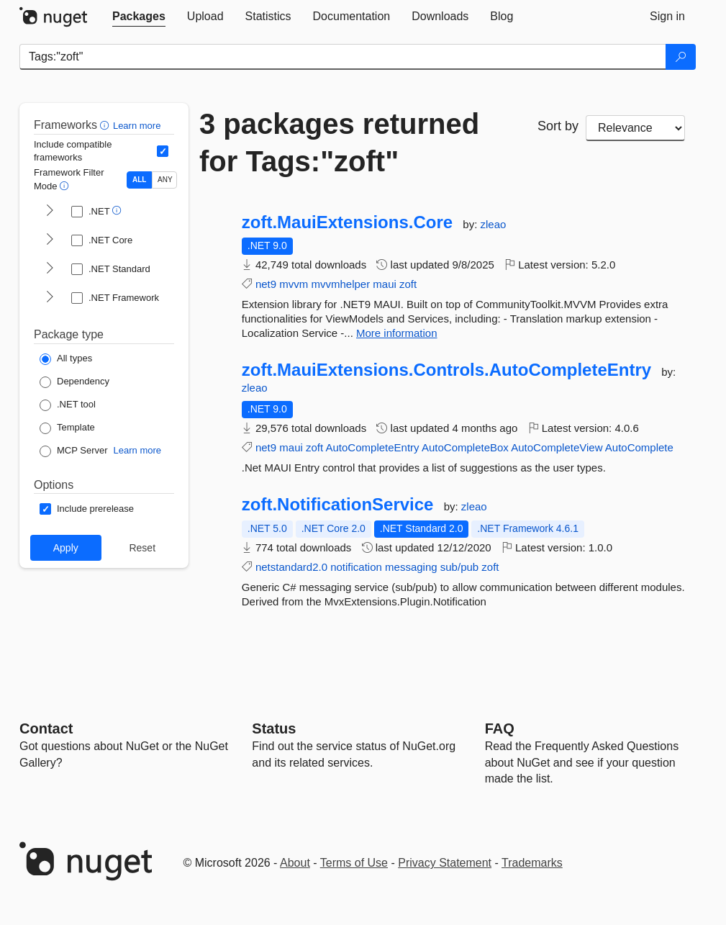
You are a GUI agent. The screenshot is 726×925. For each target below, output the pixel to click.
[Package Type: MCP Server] (74, 451)
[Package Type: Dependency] (74, 382)
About (295, 863)
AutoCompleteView (556, 447)
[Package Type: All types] (66, 359)
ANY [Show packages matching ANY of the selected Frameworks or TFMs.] (165, 180)
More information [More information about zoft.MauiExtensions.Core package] (396, 333)
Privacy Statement (444, 863)
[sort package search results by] (635, 128)
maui (384, 284)
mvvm (293, 284)
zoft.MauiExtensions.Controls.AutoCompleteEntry (446, 370)
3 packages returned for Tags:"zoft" (339, 142)
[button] (106, 125)
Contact (46, 728)
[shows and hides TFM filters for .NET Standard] (49, 269)
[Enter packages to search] (342, 57)
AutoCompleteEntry (372, 447)
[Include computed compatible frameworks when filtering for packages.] (162, 151)
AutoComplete (639, 447)
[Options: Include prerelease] (87, 508)
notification (356, 567)
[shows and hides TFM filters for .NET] (49, 211)
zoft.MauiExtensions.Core (347, 222)
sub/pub (459, 567)
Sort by (557, 126)
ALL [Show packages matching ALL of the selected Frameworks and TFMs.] (139, 180)
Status (274, 728)
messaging (411, 567)
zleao (493, 224)
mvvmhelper (340, 284)
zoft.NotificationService (338, 505)
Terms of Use (354, 863)
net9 (265, 284)
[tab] (138, 16)
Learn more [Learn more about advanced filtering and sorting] (136, 125)
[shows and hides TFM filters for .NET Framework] (49, 298)
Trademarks (532, 863)
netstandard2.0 (291, 567)
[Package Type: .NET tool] (67, 405)
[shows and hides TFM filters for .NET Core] (49, 240)
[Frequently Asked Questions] (499, 728)
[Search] (681, 57)
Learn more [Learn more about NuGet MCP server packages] (137, 450)
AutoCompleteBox (465, 447)
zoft (408, 284)
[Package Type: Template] (67, 428)
